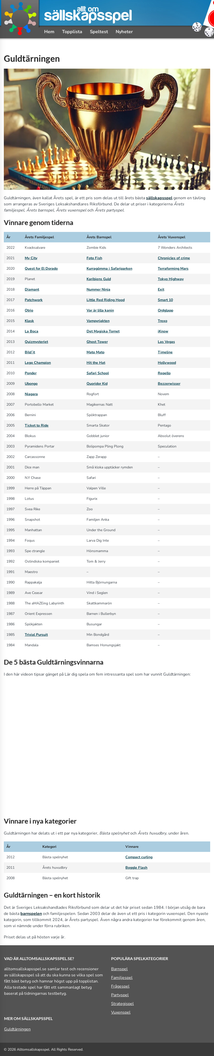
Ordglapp (165, 310)
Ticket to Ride (37, 425)
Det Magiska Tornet (103, 331)
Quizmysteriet (36, 341)
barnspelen (31, 913)
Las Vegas (166, 341)
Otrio (29, 310)
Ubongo (31, 383)
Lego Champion (38, 362)
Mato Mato (95, 352)
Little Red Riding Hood (106, 299)
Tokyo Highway (171, 279)
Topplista (72, 32)
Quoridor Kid (97, 383)
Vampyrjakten (98, 320)
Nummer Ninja (98, 289)
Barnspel (119, 969)
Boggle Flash (136, 867)
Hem (49, 32)
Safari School (98, 373)
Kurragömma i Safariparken (109, 268)
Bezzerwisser (169, 383)
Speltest (99, 32)
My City (31, 258)
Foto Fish (94, 258)
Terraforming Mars (173, 268)
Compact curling (138, 857)
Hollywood (167, 362)
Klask (29, 320)
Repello (164, 373)
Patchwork (34, 299)
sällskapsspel (159, 198)
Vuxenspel (120, 1012)
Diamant (32, 289)
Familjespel (122, 977)
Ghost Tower (97, 341)
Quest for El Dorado (41, 268)
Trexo (162, 320)
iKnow (163, 331)
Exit (161, 289)
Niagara (31, 394)
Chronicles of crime (174, 258)
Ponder (31, 373)
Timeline (165, 352)
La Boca (31, 331)
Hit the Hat (96, 362)
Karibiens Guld (99, 279)
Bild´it (30, 352)
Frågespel (120, 986)
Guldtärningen (17, 1029)
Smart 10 (165, 299)
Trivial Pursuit (36, 634)
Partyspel (120, 995)
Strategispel (122, 1004)
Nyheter (124, 32)
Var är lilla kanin (100, 310)
